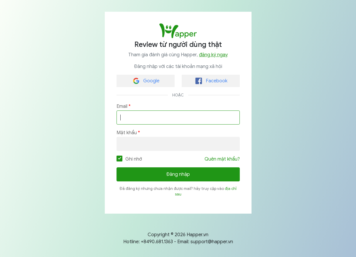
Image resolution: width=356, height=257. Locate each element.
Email (122, 106)
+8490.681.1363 (157, 242)
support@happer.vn (211, 242)
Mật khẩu (127, 133)
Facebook (211, 81)
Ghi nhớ (129, 159)
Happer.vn (197, 235)
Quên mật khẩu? (222, 159)
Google (146, 81)
